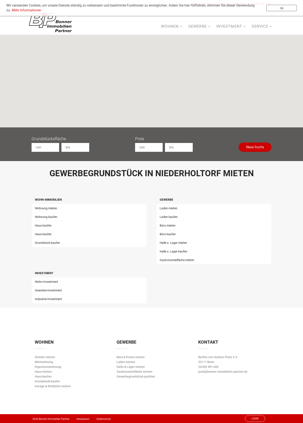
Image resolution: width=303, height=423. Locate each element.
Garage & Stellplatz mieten (53, 386)
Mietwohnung (44, 362)
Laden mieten (168, 208)
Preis (139, 138)
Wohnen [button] (171, 26)
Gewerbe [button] (199, 26)
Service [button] (261, 26)
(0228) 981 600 (208, 366)
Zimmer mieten (45, 357)
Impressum (83, 419)
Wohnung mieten (46, 208)
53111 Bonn (206, 362)
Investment (44, 273)
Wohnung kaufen (46, 217)
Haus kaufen (43, 225)
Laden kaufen (169, 217)
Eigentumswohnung (48, 366)
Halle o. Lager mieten (173, 242)
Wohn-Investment (46, 281)
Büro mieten (167, 225)
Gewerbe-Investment (48, 290)
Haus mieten (43, 371)
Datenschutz (104, 419)
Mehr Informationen (26, 10)
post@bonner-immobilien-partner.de (222, 371)
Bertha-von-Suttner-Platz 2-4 (217, 357)
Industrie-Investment (48, 299)
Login (255, 418)
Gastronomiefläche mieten (177, 260)
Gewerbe (166, 199)
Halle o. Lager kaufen (173, 251)
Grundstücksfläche (49, 138)
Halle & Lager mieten (131, 366)
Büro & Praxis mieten (131, 357)
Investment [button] (230, 26)
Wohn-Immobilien (48, 199)
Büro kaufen (168, 234)
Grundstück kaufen (47, 242)
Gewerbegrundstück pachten (136, 376)
